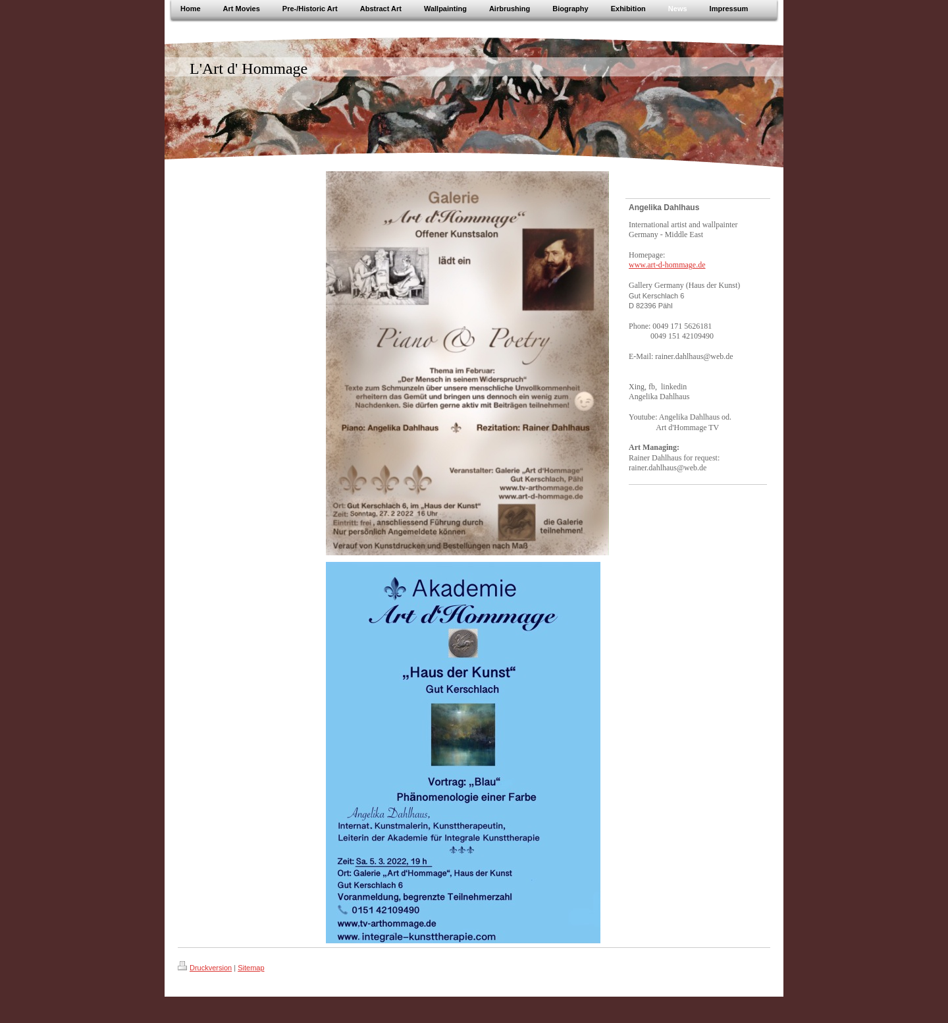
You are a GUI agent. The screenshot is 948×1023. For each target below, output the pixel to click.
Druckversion (205, 968)
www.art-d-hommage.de (667, 264)
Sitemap (251, 968)
